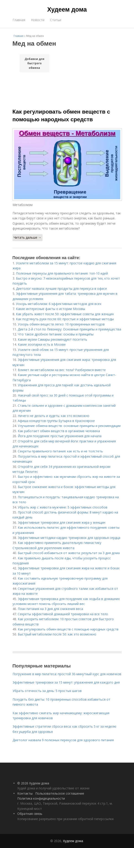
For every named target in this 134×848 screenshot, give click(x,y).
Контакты (25, 793)
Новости (37, 20)
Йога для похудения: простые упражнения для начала (59, 436)
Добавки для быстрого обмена (34, 63)
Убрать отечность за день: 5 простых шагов (47, 691)
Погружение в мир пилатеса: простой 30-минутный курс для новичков (67, 674)
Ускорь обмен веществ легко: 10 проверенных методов (61, 324)
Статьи (55, 20)
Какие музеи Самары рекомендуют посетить (52, 339)
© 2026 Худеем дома (33, 783)
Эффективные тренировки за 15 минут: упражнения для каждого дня (66, 682)
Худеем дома (67, 9)
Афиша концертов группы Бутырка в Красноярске (56, 421)
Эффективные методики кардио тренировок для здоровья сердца (69, 538)
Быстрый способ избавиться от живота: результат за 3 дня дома (69, 553)
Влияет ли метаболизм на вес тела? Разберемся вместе (62, 370)
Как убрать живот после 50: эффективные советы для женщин (65, 314)
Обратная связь (29, 813)
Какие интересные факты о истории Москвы (50, 309)
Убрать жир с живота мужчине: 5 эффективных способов (62, 507)
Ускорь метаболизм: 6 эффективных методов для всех (58, 304)
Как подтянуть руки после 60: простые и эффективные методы (65, 319)
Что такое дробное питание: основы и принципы (56, 334)
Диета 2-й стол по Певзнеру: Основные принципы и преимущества (69, 329)
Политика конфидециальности (41, 798)
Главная (19, 20)
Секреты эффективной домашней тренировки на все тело (63, 614)
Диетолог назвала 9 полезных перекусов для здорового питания (63, 740)
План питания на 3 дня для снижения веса (50, 609)
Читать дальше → (27, 237)
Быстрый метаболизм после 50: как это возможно (57, 634)
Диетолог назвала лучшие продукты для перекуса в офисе (61, 288)
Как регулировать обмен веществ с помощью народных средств (68, 629)
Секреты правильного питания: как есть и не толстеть (60, 451)
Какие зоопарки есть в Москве (42, 344)
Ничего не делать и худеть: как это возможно (53, 416)
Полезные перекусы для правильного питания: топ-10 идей (62, 273)
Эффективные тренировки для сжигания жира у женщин (61, 522)
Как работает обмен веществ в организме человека (59, 431)
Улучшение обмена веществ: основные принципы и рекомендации (69, 426)
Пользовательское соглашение (59, 793)
